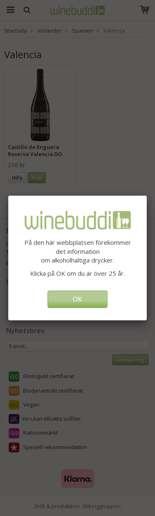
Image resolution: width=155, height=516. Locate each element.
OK (77, 299)
